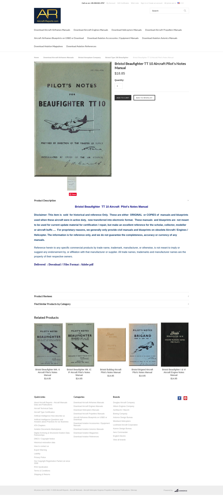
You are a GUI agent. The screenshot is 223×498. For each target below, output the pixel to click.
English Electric (119, 436)
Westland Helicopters (122, 421)
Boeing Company (120, 414)
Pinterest (185, 398)
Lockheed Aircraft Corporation (125, 425)
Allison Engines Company (123, 406)
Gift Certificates (123, 3)
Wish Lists (135, 3)
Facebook (179, 398)
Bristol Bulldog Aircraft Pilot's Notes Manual (110, 371)
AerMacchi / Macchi (121, 410)
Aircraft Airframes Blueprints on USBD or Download (59, 38)
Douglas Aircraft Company (124, 402)
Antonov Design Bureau (123, 417)
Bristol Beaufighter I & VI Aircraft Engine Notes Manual (174, 372)
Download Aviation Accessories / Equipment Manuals (113, 38)
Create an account (155, 3)
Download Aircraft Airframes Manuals (52, 30)
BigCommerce (181, 490)
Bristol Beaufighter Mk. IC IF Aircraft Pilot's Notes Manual (79, 372)
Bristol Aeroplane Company (89, 57)
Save (74, 194)
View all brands (119, 440)
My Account (111, 3)
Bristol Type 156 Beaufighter (116, 57)
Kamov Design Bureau (122, 428)
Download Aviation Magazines (48, 46)
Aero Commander (120, 432)
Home (36, 57)
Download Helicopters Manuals (127, 30)
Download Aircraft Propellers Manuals (163, 30)
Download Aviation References (81, 46)
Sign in (143, 3)
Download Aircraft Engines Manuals (91, 30)
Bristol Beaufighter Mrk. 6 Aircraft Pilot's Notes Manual (47, 372)
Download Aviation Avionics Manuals (159, 38)
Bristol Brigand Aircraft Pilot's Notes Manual (142, 371)
